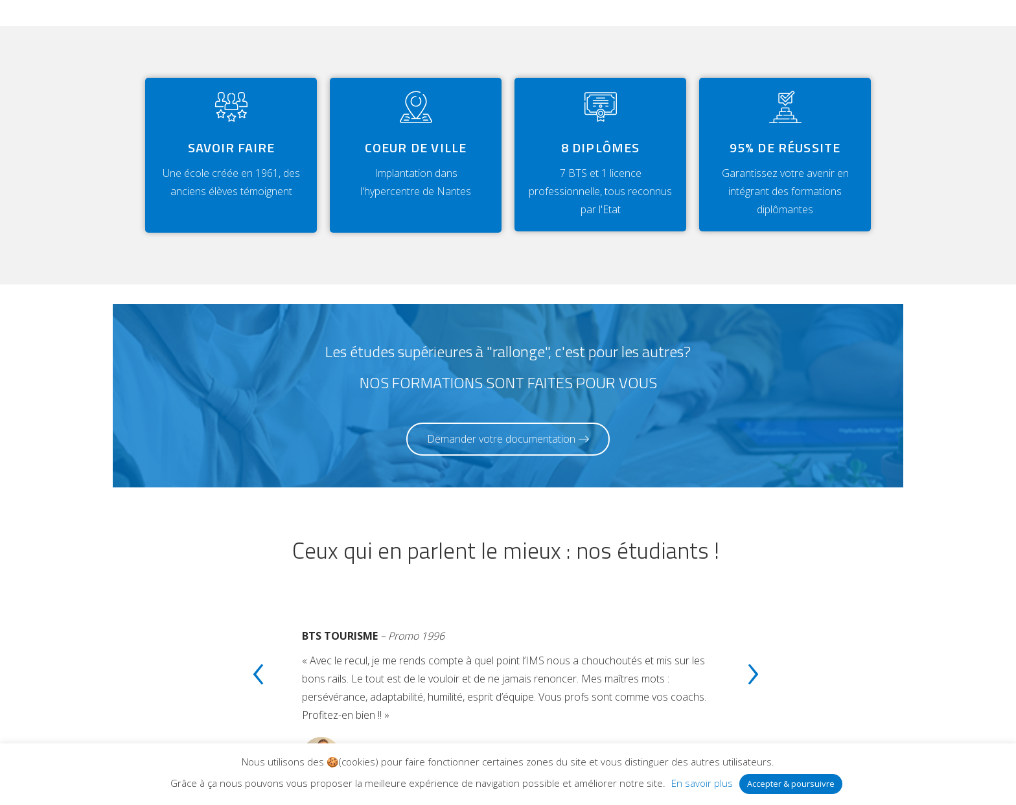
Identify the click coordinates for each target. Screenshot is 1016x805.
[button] (508, 439)
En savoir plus (702, 782)
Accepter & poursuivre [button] (791, 783)
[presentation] (257, 676)
